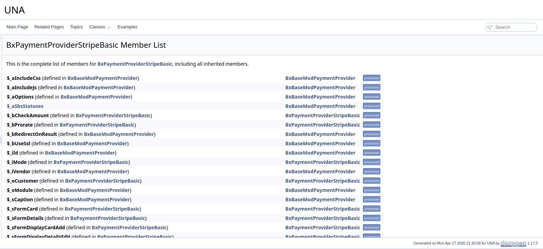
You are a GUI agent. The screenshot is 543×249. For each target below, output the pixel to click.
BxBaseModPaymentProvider (189, 78)
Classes (99, 26)
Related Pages (49, 26)
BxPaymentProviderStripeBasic (221, 64)
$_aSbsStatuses (112, 106)
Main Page (17, 26)
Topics (76, 26)
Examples (127, 26)
